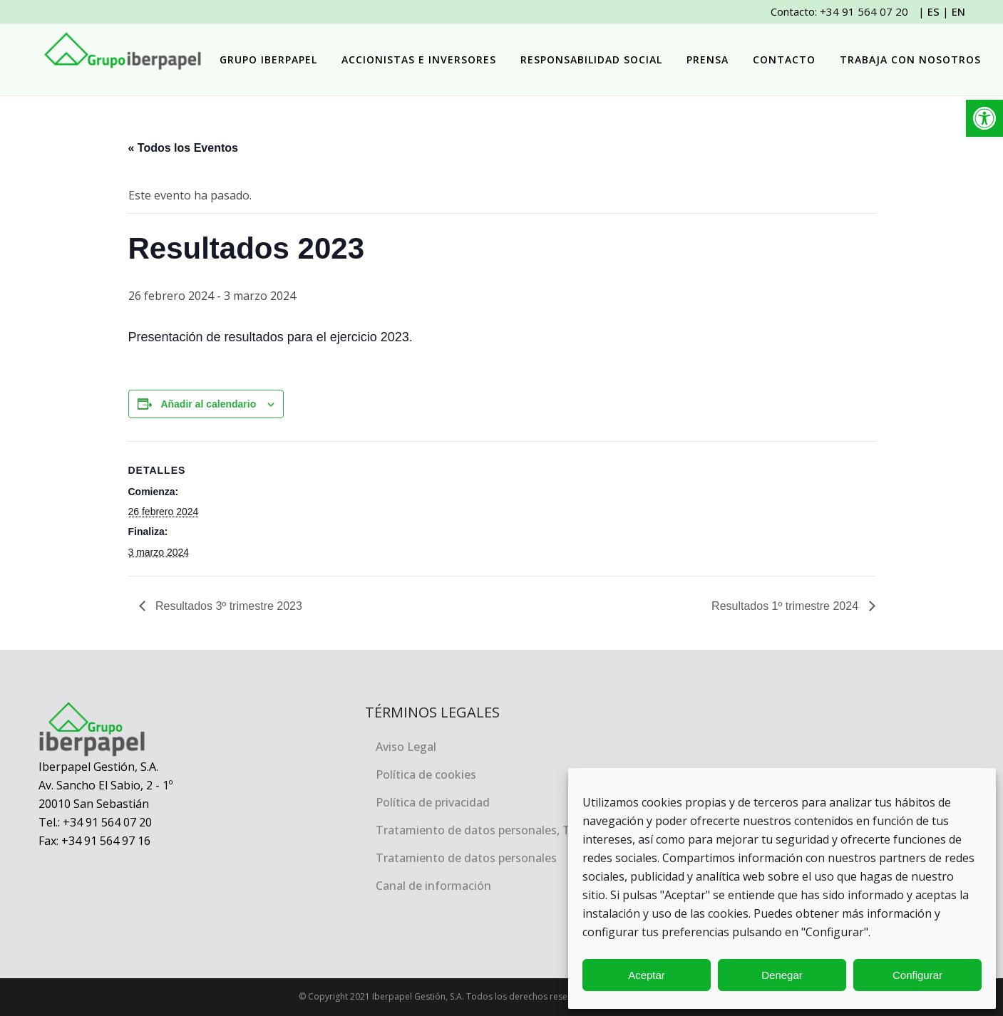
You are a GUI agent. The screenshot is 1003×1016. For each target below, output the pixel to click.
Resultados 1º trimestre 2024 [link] (786, 606)
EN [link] (958, 11)
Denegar (782, 975)
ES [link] (933, 11)
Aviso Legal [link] (406, 747)
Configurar (917, 975)
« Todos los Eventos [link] (183, 148)
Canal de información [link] (433, 885)
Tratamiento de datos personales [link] (466, 858)
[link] (984, 118)
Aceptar (646, 975)
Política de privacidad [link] (433, 802)
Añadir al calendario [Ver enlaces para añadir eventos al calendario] (208, 404)
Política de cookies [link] (426, 774)
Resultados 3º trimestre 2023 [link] (227, 606)
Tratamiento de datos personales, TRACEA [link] (491, 830)
